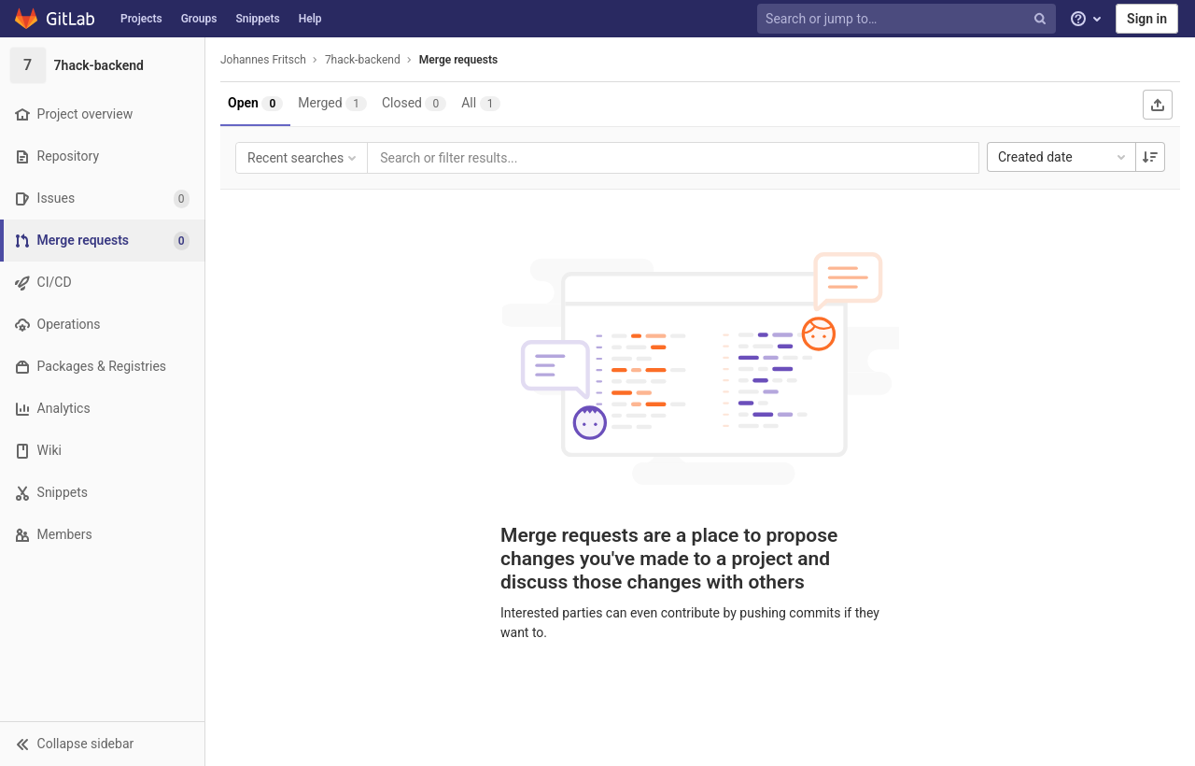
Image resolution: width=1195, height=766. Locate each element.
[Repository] (102, 156)
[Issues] (102, 198)
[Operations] (102, 325)
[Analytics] (102, 409)
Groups (199, 18)
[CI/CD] (102, 283)
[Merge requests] (104, 241)
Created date (1063, 156)
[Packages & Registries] (102, 367)
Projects (141, 18)
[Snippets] (102, 493)
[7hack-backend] (102, 65)
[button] (102, 743)
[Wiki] (102, 451)
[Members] (102, 535)
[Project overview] (102, 114)
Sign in (1147, 18)
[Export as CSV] (1158, 105)
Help (310, 18)
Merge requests (458, 59)
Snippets (257, 18)
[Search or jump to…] (908, 19)
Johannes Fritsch (263, 59)
